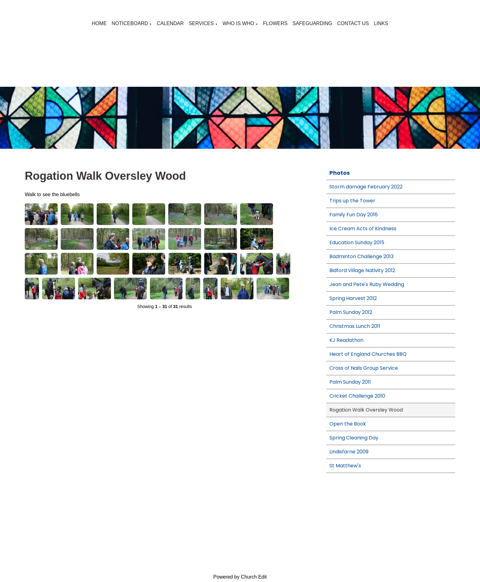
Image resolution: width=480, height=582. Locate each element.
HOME (99, 23)
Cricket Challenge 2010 (357, 395)
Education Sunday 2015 (356, 242)
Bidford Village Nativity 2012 (362, 270)
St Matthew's (345, 465)
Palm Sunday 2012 (350, 312)
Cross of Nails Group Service (363, 368)
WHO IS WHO (238, 23)
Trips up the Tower (352, 200)
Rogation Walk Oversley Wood (366, 409)
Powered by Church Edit (240, 577)
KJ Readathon (346, 340)
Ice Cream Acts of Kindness (362, 228)
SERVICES (201, 23)
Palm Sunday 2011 (350, 382)
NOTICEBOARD (130, 23)
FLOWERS (275, 23)
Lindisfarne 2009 (348, 451)
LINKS (381, 23)
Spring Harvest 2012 (353, 298)
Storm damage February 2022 (366, 186)
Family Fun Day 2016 (353, 214)
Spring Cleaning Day (353, 437)
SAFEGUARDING (312, 23)
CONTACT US (353, 23)
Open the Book (347, 423)
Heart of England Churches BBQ (368, 354)
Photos (339, 173)
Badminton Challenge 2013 (361, 256)
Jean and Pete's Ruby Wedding (366, 284)
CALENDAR (170, 23)
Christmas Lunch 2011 (354, 326)
